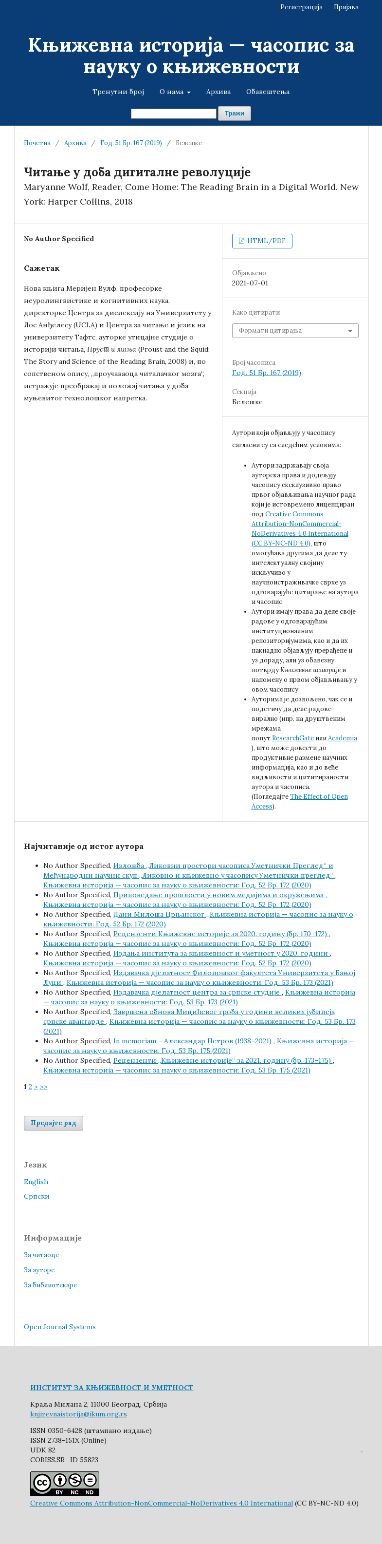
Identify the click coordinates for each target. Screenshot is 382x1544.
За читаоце (41, 1255)
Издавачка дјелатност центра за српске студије (197, 992)
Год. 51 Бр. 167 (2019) (131, 143)
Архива (218, 91)
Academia (342, 738)
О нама (172, 91)
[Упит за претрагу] (174, 114)
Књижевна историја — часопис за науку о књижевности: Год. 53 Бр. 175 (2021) (176, 1070)
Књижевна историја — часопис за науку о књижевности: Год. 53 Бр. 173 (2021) (200, 982)
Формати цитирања (270, 330)
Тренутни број (118, 91)
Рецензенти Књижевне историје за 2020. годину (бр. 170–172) (221, 933)
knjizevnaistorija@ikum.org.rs (78, 1414)
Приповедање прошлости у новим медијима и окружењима (219, 894)
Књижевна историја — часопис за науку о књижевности (191, 55)
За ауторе (39, 1270)
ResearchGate (293, 738)
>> (44, 1086)
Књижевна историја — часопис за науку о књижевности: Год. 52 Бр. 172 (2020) (177, 885)
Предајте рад (53, 1123)
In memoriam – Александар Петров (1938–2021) (193, 1040)
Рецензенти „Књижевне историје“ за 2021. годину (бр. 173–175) (223, 1060)
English (36, 1181)
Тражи (234, 113)
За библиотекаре (50, 1285)
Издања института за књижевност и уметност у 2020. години (221, 953)
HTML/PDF (266, 241)
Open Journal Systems (60, 1326)
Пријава (346, 7)
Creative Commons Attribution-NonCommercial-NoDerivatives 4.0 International (161, 1503)
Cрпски (37, 1196)
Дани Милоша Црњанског (159, 914)
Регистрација (301, 7)
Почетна (37, 143)
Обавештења (268, 91)
